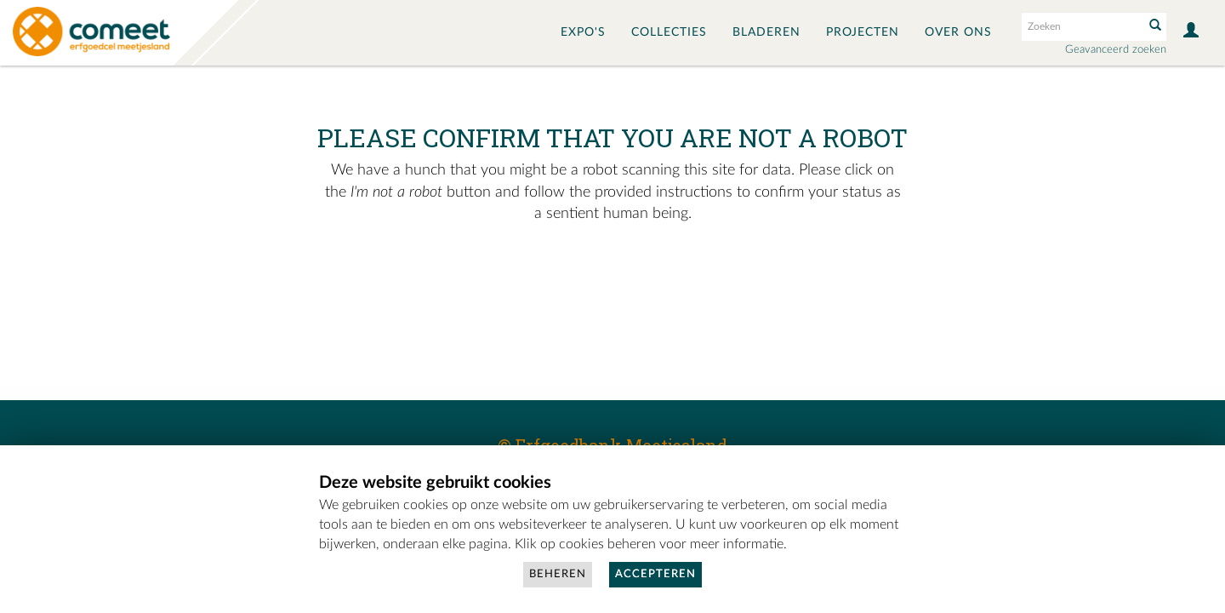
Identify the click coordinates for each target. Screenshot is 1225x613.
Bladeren (766, 32)
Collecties (669, 32)
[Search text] (1081, 26)
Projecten (862, 32)
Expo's (583, 32)
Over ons (958, 32)
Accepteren (655, 574)
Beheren (557, 574)
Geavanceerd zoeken (1115, 49)
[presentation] (588, 279)
